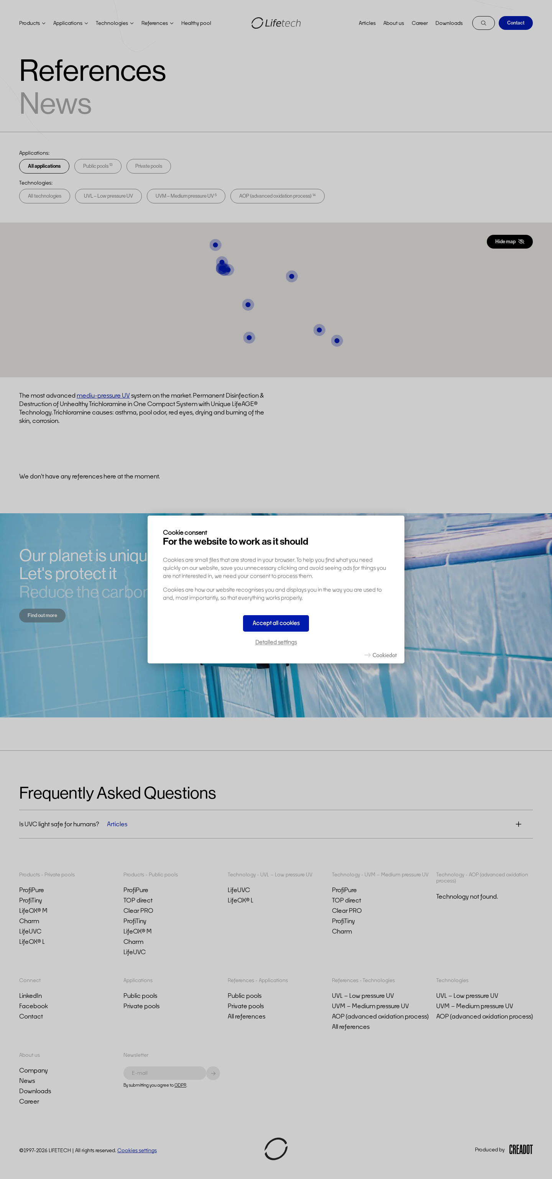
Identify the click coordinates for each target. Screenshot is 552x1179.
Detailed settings (276, 642)
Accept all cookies (276, 623)
